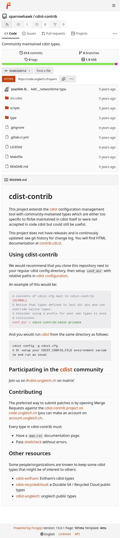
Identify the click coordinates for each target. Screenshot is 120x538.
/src (13, 98)
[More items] (115, 33)
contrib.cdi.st (50, 243)
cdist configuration (52, 275)
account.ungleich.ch (25, 418)
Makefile (14, 157)
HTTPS (8, 79)
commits (31, 53)
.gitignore (14, 127)
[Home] (8, 6)
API (77, 534)
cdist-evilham (27, 478)
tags (30, 59)
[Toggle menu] (114, 6)
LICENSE (13, 147)
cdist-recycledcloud (32, 484)
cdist (53, 209)
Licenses (65, 534)
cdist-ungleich (27, 496)
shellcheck (33, 441)
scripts (12, 108)
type (11, 118)
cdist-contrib (46, 16)
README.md (16, 166)
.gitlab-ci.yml (17, 137)
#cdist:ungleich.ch (41, 380)
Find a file (44, 71)
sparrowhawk (20, 16)
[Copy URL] (64, 79)
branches (89, 53)
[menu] (71, 79)
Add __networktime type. (49, 89)
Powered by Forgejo (28, 528)
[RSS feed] (7, 24)
